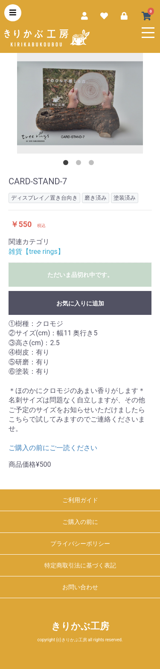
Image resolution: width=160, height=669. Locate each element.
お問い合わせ (80, 587)
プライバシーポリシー (80, 543)
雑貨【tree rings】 (36, 251)
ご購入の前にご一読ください (53, 448)
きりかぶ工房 (80, 626)
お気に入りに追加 (80, 303)
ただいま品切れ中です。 (80, 274)
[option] (80, 103)
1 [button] (67, 164)
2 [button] (80, 164)
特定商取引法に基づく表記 (80, 565)
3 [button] (93, 164)
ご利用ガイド (80, 500)
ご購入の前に (80, 521)
